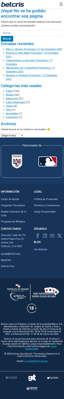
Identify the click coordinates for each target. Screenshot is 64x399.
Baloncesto (12, 98)
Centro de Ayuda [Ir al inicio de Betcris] (10, 199)
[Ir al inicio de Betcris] (12, 4)
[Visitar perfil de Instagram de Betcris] (45, 235)
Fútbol (9, 91)
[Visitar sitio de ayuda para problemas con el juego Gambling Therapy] (32, 377)
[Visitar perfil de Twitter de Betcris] (59, 235)
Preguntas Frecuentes (13, 205)
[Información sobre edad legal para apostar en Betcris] (32, 308)
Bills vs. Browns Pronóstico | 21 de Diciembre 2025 (34, 49)
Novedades (12, 113)
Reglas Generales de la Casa (13, 213)
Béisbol (10, 94)
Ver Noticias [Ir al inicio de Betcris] (40, 249)
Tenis (9, 109)
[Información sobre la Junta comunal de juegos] (18, 297)
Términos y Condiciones (47, 205)
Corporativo (12, 117)
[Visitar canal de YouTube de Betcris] (52, 235)
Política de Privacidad (46, 199)
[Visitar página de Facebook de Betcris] (37, 235)
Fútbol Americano (15, 102)
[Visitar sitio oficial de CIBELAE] (32, 388)
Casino (9, 106)
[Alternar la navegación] (61, 4)
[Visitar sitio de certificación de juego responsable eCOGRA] (53, 378)
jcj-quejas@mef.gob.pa (36, 361)
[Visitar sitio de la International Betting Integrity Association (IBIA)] (11, 377)
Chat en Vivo (7, 266)
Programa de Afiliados (13, 221)
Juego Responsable (45, 211)
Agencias (6, 260)
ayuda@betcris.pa (10, 253)
